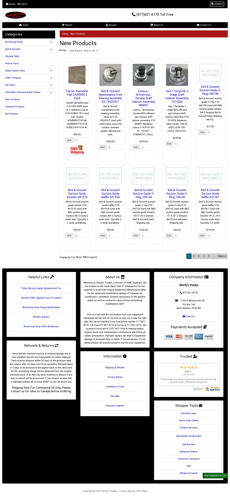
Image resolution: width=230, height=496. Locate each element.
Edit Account (188, 441)
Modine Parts (12, 56)
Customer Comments (189, 456)
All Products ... (12, 113)
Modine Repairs (41, 317)
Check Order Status (189, 417)
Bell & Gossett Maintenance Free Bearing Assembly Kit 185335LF (110, 96)
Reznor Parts (12, 63)
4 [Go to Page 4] (203, 256)
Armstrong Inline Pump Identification (41, 307)
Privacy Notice (115, 377)
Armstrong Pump (28, 42)
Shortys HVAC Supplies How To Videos (41, 297)
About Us (156, 25)
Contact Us (204, 25)
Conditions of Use (115, 386)
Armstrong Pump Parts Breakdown (41, 326)
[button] (217, 4)
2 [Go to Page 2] (194, 256)
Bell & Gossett (28, 49)
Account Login (188, 410)
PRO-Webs (142, 488)
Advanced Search (189, 448)
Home (10, 4)
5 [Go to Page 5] (208, 256)
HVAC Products (28, 77)
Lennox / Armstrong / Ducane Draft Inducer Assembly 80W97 (143, 98)
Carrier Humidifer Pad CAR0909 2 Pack (77, 94)
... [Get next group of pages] (213, 256)
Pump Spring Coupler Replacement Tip (41, 288)
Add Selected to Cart (215, 475)
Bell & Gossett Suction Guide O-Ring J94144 (143, 193)
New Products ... (13, 99)
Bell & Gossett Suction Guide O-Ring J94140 (210, 90)
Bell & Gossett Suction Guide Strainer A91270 (77, 193)
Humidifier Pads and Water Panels (28, 92)
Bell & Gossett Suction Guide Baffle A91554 (110, 193)
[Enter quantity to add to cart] (81, 140)
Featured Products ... (15, 106)
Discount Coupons (115, 405)
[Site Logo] (40, 15)
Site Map (115, 396)
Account (111, 25)
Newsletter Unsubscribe (188, 433)
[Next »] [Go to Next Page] (222, 256)
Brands (67, 25)
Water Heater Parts (28, 70)
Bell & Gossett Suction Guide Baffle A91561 (210, 193)
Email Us (189, 316)
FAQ (189, 463)
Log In (22, 4)
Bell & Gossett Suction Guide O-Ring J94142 (177, 193)
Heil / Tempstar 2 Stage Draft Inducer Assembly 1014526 (176, 96)
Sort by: (62, 50)
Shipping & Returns (115, 367)
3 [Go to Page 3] (198, 256)
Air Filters (28, 85)
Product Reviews (189, 425)
